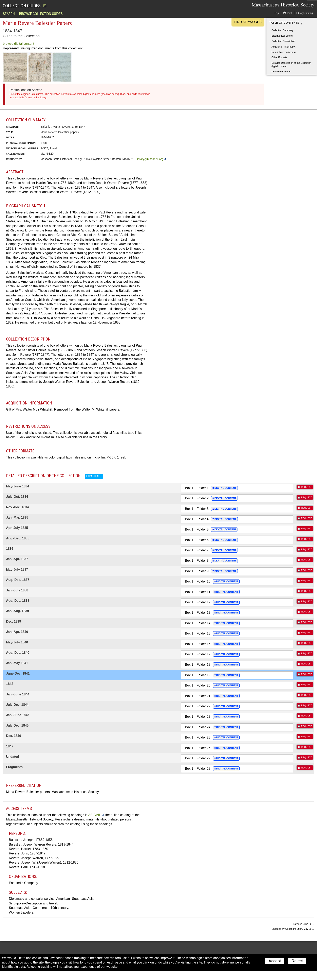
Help (276, 13)
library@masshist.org (150, 159)
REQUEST (306, 487)
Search (9, 14)
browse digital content (18, 43)
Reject (297, 961)
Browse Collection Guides (41, 14)
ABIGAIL (94, 815)
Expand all (93, 476)
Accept (274, 961)
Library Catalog (304, 13)
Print (287, 13)
